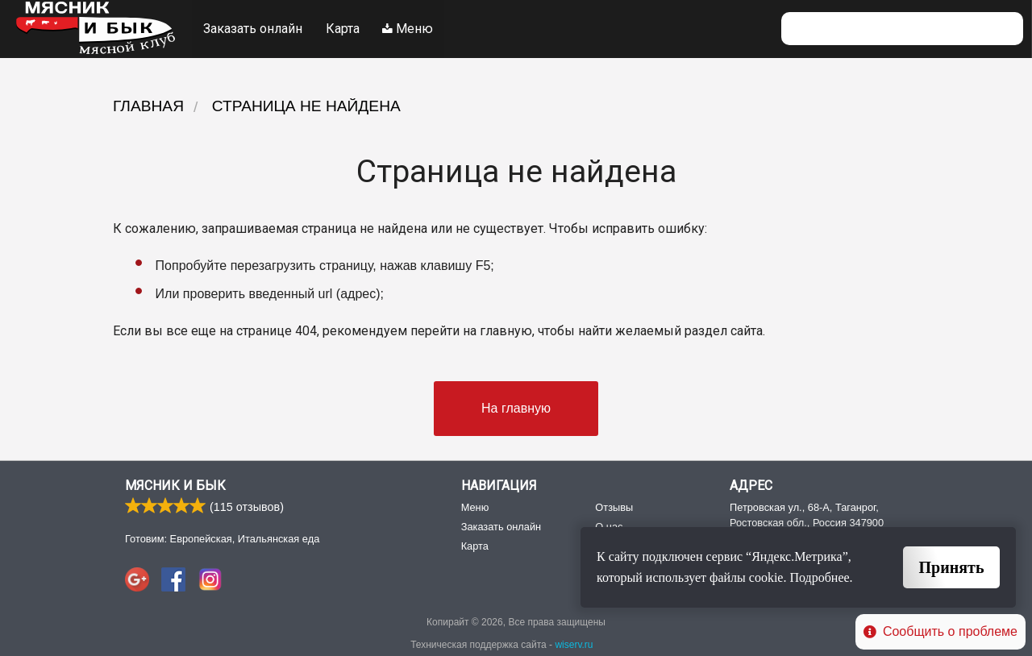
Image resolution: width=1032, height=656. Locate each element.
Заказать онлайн (252, 28)
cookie (766, 577)
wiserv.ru (574, 645)
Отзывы (614, 507)
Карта (343, 28)
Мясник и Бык (175, 486)
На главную (516, 408)
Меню (408, 28)
